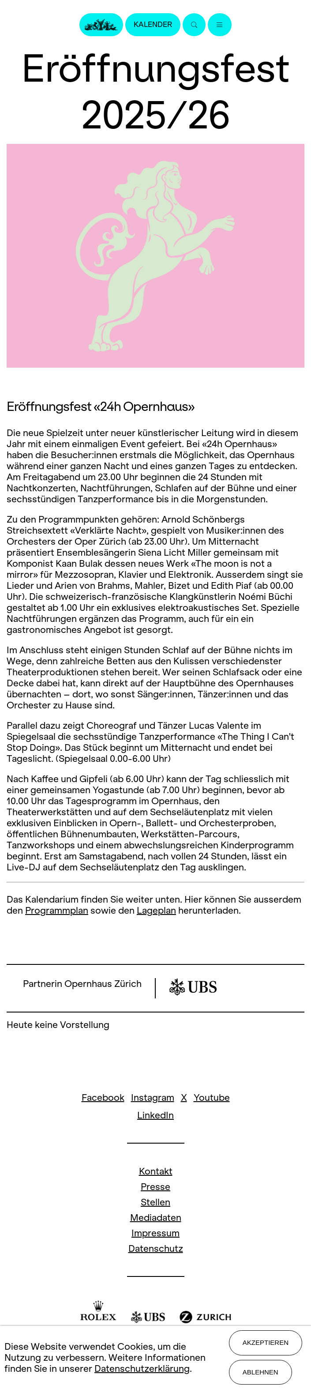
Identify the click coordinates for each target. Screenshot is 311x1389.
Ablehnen (260, 1372)
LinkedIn (155, 1115)
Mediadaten (155, 1217)
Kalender (153, 24)
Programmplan (56, 910)
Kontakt (155, 1171)
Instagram (152, 1097)
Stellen (155, 1202)
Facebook (103, 1097)
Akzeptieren (266, 1342)
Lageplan (156, 910)
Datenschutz (155, 1248)
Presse (155, 1187)
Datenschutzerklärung (142, 1368)
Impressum (155, 1233)
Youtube (212, 1097)
